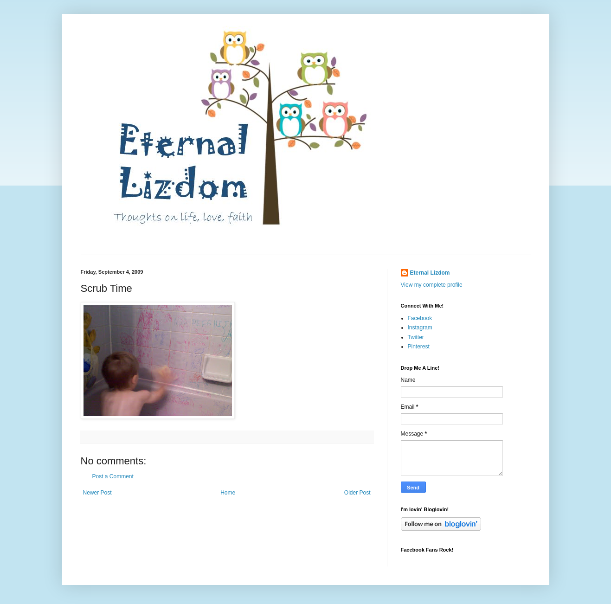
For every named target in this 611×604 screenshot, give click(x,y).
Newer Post (97, 492)
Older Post (357, 492)
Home (227, 492)
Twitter (416, 337)
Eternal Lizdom (430, 273)
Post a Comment (113, 476)
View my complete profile (432, 285)
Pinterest (419, 346)
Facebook (420, 318)
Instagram (420, 327)
